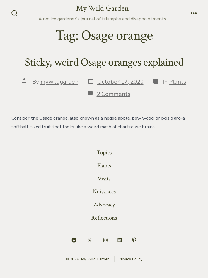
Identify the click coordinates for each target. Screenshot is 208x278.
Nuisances (104, 191)
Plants (177, 81)
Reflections (104, 218)
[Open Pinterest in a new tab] (134, 240)
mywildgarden (59, 81)
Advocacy (104, 204)
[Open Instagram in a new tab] (105, 240)
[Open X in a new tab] (90, 240)
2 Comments (113, 94)
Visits (104, 178)
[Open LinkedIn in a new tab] (120, 240)
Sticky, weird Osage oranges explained (104, 62)
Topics (104, 152)
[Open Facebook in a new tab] (74, 240)
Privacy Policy (130, 259)
